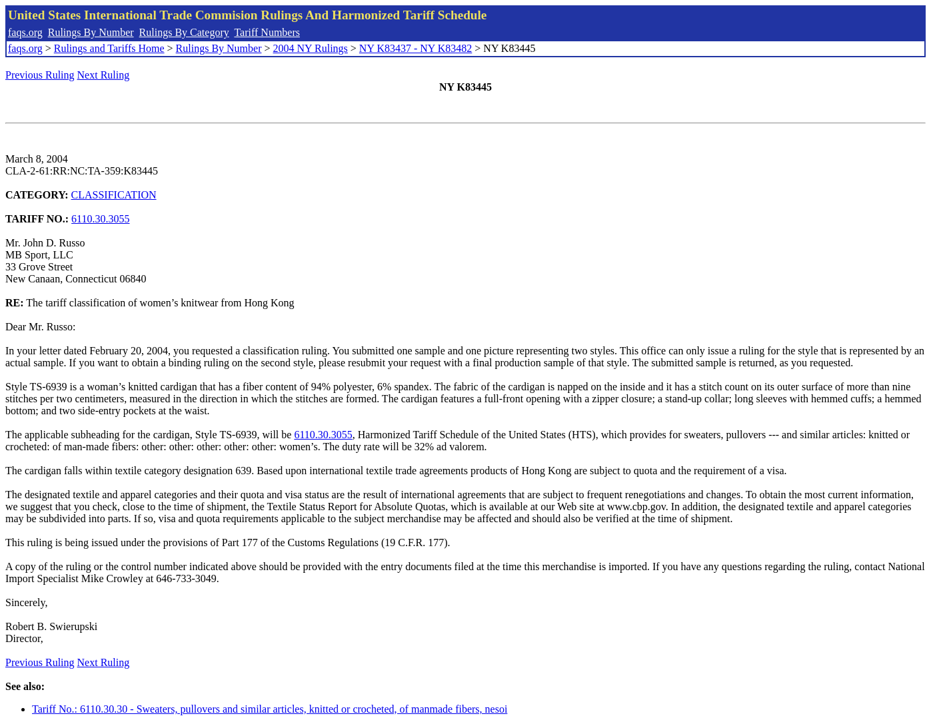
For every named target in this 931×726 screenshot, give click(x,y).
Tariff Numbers (267, 32)
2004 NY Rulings (310, 48)
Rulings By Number (91, 32)
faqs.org (25, 32)
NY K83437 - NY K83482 (415, 48)
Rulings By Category (184, 32)
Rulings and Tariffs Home (109, 48)
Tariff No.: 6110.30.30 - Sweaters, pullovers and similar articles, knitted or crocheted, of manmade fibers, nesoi (269, 709)
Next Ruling (103, 75)
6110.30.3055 (100, 218)
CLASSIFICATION (114, 194)
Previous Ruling (40, 75)
